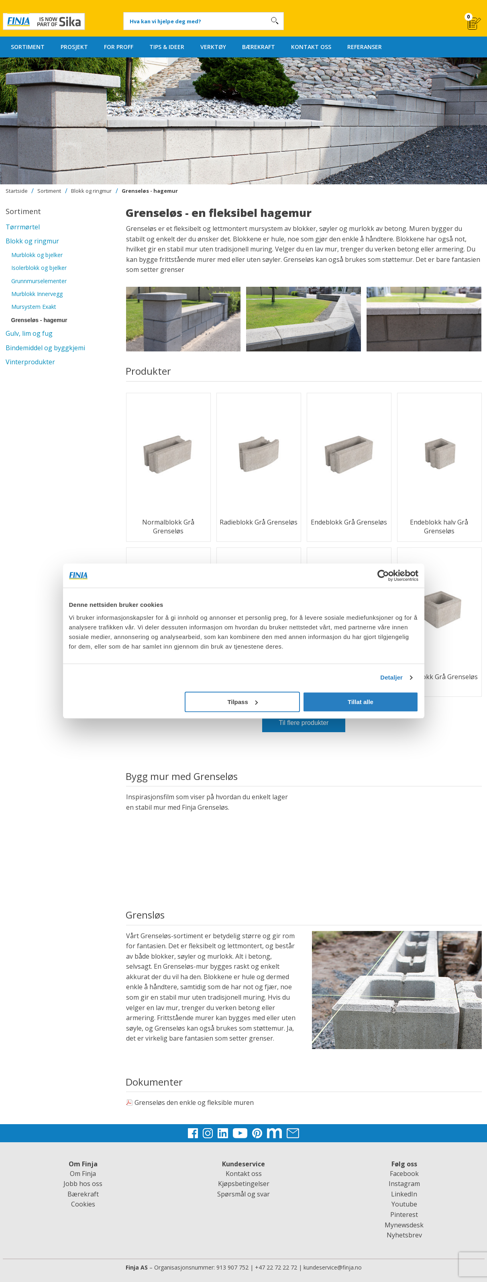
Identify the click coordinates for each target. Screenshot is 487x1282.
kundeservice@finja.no (333, 1267)
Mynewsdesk (404, 1225)
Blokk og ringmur (91, 190)
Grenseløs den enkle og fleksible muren (190, 1102)
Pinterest (404, 1214)
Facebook (404, 1173)
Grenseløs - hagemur (150, 190)
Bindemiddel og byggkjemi (45, 347)
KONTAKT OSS (311, 47)
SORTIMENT (28, 47)
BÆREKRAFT (258, 47)
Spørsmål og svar (243, 1194)
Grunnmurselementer (39, 281)
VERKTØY (213, 47)
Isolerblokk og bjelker (39, 268)
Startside (17, 190)
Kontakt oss (244, 1173)
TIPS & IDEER (166, 47)
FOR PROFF (118, 47)
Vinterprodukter (30, 361)
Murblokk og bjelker (37, 255)
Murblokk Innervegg (37, 294)
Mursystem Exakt (33, 306)
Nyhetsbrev (404, 1235)
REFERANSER (364, 47)
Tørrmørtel (23, 227)
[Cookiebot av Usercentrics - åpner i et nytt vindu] (383, 576)
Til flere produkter (304, 722)
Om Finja (83, 1173)
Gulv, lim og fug (29, 333)
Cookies (83, 1204)
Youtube (404, 1204)
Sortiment (49, 190)
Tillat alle (360, 701)
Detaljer (391, 677)
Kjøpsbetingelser (243, 1183)
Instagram (404, 1183)
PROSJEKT (74, 47)
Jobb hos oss (82, 1183)
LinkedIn (404, 1194)
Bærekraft (83, 1194)
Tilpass (242, 701)
